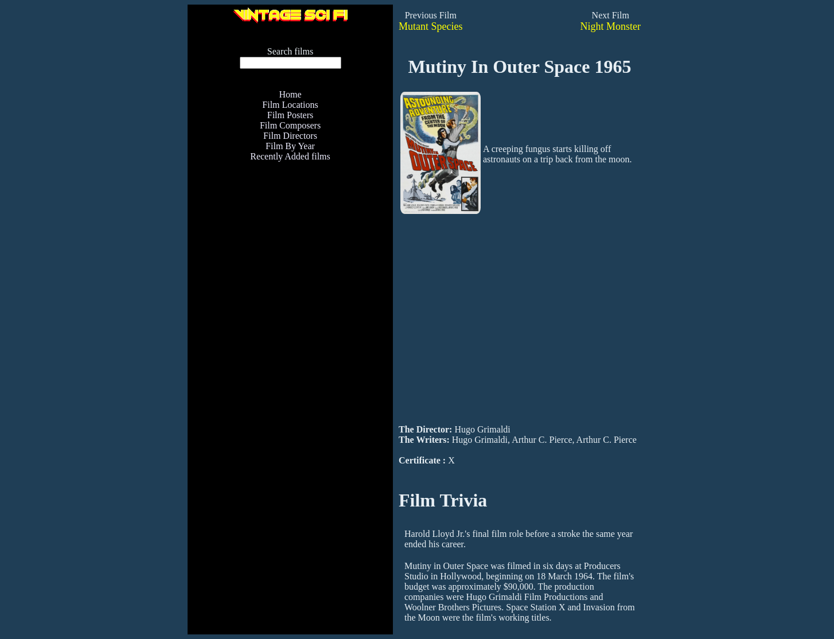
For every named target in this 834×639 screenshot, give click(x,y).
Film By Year (290, 146)
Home (290, 94)
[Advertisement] (290, 317)
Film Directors (290, 136)
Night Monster (610, 26)
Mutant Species (430, 26)
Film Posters (290, 115)
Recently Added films (290, 156)
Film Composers (290, 125)
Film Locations (290, 105)
